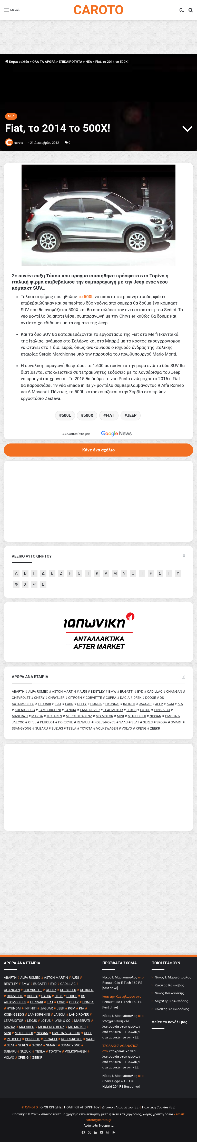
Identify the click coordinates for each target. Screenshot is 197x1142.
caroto (18, 143)
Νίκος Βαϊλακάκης (169, 993)
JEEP (131, 415)
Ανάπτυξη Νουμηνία (99, 1125)
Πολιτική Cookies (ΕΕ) (158, 1107)
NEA (88, 62)
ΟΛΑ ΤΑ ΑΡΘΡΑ (43, 62)
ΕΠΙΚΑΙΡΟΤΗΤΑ (70, 62)
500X (88, 415)
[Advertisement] (98, 787)
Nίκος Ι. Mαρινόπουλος (119, 977)
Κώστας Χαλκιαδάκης (172, 1009)
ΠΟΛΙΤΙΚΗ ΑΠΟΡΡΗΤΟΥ (82, 1107)
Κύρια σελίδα (17, 62)
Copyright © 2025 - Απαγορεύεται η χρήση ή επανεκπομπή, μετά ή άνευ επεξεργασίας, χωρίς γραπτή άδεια (92, 1114)
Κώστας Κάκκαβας (169, 985)
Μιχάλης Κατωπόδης (171, 1001)
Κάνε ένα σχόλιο (98, 449)
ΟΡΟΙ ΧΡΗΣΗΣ (51, 1107)
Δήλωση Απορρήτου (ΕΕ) (121, 1107)
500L (66, 415)
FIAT (110, 415)
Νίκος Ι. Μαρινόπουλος (173, 977)
